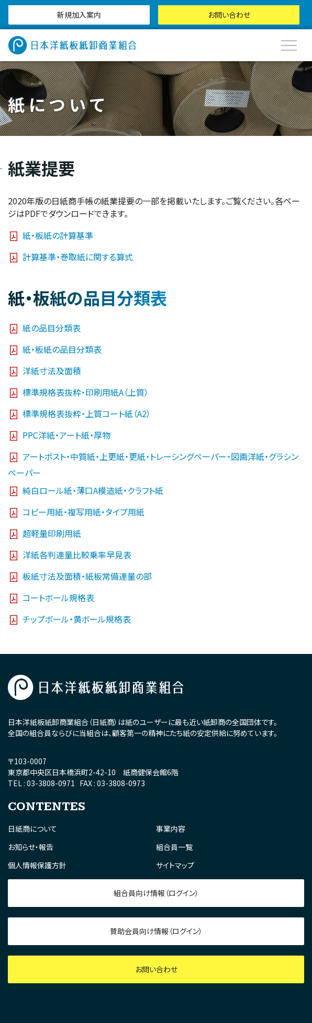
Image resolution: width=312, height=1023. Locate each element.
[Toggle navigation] (289, 45)
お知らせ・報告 (30, 847)
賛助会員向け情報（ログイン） (156, 931)
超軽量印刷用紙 (52, 532)
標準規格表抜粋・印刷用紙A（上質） (86, 391)
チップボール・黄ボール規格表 (77, 618)
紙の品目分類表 (52, 327)
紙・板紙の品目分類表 (62, 348)
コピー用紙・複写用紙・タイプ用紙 (83, 511)
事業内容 (170, 828)
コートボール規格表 (58, 597)
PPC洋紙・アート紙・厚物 (66, 434)
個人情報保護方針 (37, 865)
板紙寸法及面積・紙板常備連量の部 (87, 575)
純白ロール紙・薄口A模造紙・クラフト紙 (93, 490)
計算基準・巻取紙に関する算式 (78, 256)
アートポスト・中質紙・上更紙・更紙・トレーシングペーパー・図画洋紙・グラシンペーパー (153, 464)
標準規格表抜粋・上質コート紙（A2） (87, 413)
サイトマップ (175, 865)
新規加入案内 (79, 14)
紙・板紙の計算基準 (58, 235)
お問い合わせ (229, 14)
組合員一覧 (174, 847)
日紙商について (32, 828)
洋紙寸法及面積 (52, 370)
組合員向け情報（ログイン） (156, 893)
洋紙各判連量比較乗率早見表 (77, 554)
